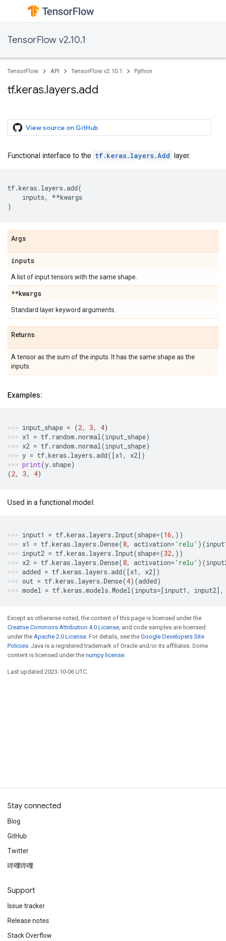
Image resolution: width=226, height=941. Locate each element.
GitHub (17, 836)
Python (143, 71)
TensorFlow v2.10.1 (46, 40)
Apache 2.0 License (60, 636)
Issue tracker (26, 906)
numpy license (105, 655)
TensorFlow (22, 71)
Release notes (28, 920)
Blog (13, 821)
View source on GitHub (55, 127)
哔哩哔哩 (20, 865)
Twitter (18, 851)
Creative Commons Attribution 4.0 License (63, 627)
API (54, 71)
